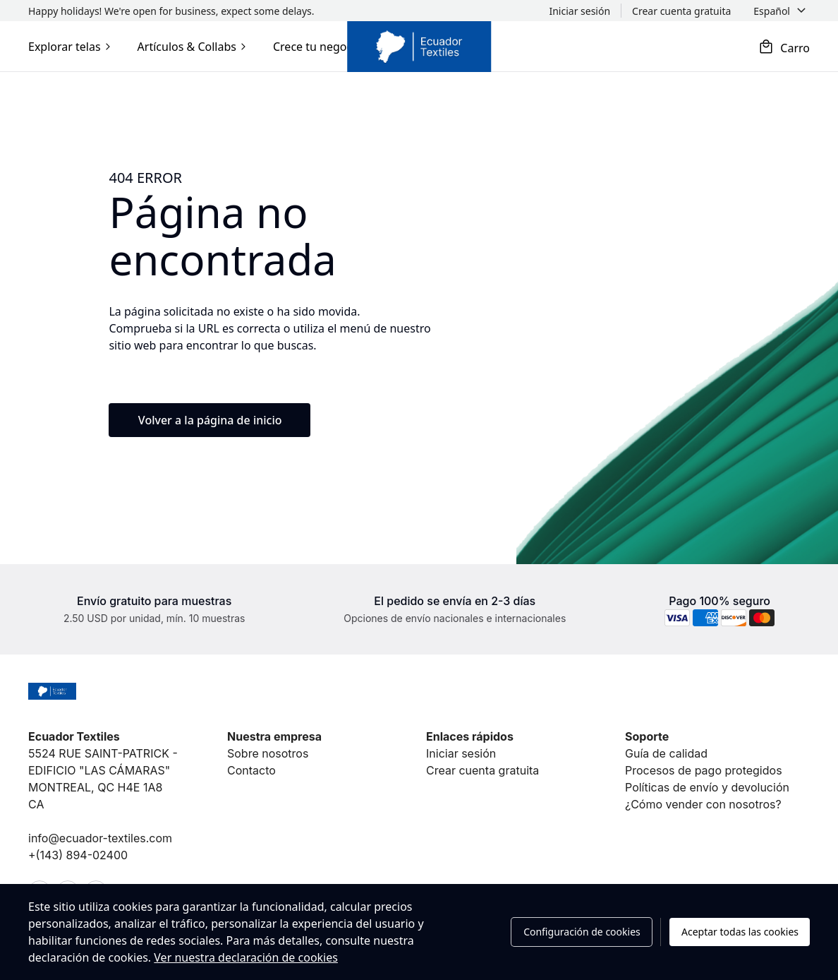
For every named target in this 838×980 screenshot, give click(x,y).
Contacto (251, 770)
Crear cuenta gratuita (482, 770)
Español (771, 11)
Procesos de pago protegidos (703, 770)
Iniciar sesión (461, 753)
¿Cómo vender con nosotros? (703, 804)
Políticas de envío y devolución (707, 787)
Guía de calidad (666, 753)
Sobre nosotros (267, 753)
